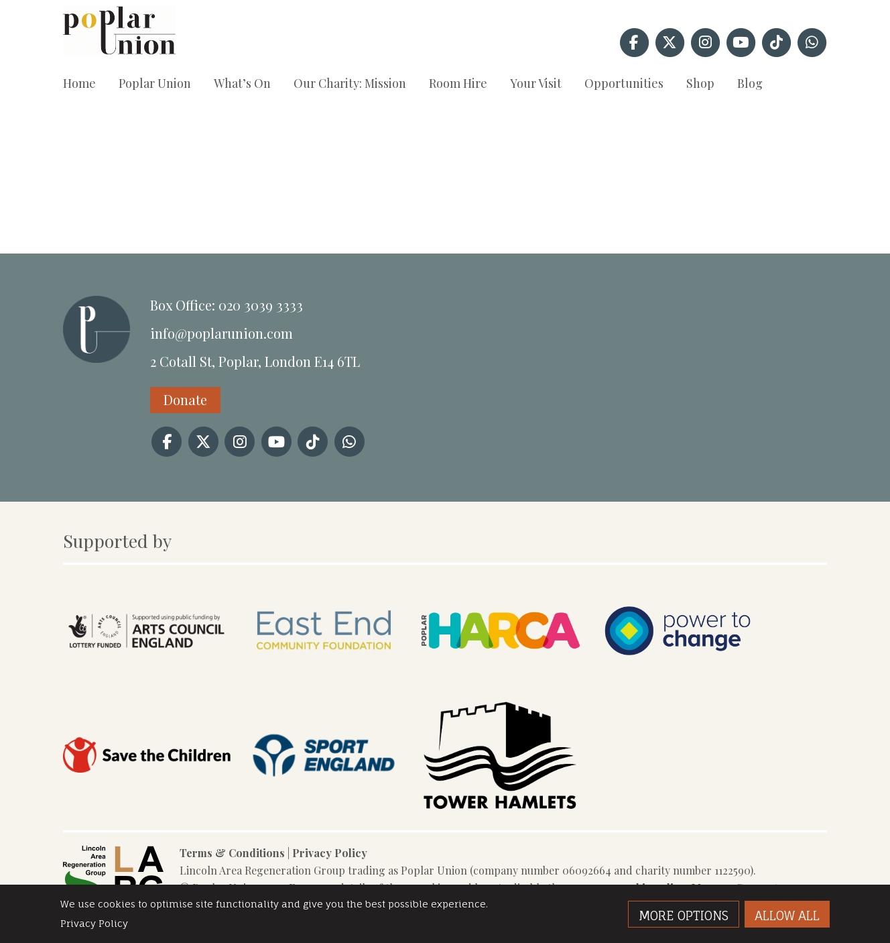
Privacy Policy (329, 853)
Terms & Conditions (232, 853)
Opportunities (623, 83)
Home (79, 83)
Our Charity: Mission (350, 83)
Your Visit (536, 83)
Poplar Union (155, 83)
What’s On (242, 83)
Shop (700, 83)
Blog (750, 83)
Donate (185, 399)
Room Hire (458, 83)
